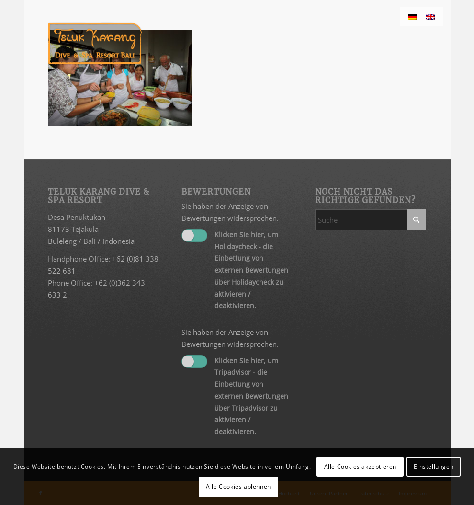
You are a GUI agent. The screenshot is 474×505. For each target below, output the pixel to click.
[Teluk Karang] (95, 43)
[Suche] (370, 219)
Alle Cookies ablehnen (238, 486)
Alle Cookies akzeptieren (360, 466)
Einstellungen (433, 466)
